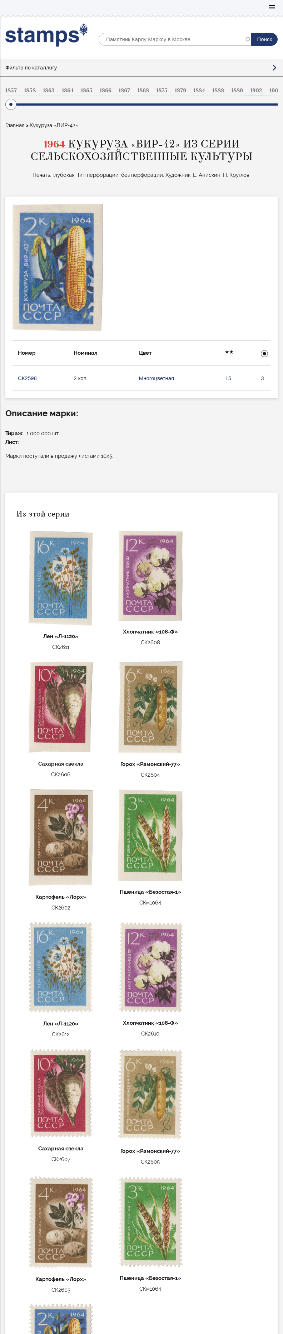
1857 (11, 90)
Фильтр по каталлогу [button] (31, 67)
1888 (218, 90)
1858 (30, 90)
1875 (162, 90)
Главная (14, 125)
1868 (143, 90)
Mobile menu (272, 8)
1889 (237, 90)
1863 (49, 90)
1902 (256, 90)
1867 (124, 90)
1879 (180, 90)
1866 (105, 90)
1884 (199, 90)
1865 (87, 90)
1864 (68, 90)
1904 (275, 90)
